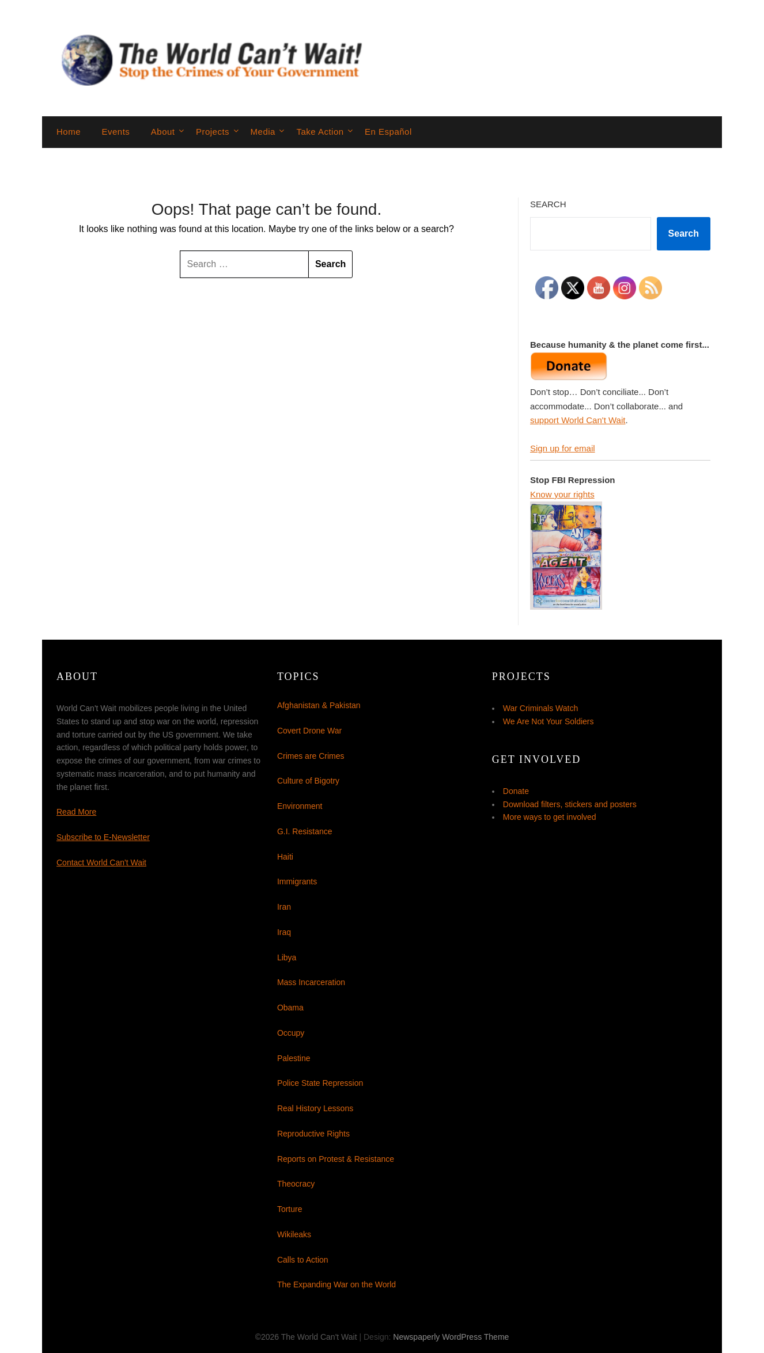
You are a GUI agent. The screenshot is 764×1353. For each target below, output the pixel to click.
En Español (388, 131)
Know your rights (562, 494)
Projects (212, 131)
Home (68, 131)
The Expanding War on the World (336, 1284)
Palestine (294, 1058)
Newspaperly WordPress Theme (451, 1336)
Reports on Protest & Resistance (335, 1159)
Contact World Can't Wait (101, 862)
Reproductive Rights (313, 1133)
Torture (289, 1209)
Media (263, 131)
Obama (290, 1007)
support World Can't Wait (577, 420)
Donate (516, 791)
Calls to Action (302, 1259)
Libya (286, 957)
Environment (300, 806)
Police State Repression (320, 1083)
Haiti (285, 856)
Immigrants (297, 881)
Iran (284, 906)
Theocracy (296, 1183)
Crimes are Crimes (311, 756)
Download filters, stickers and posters (570, 804)
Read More (76, 811)
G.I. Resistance (304, 831)
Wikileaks (294, 1234)
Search (548, 204)
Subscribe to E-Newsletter (103, 837)
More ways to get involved (549, 817)
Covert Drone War (309, 730)
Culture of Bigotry (308, 780)
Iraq (284, 932)
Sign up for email (562, 448)
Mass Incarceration (311, 982)
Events (115, 131)
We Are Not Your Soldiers (548, 721)
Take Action (319, 131)
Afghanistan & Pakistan (319, 705)
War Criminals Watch (540, 708)
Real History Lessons (315, 1108)
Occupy (290, 1032)
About (163, 131)
